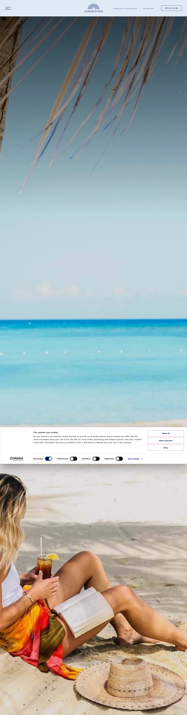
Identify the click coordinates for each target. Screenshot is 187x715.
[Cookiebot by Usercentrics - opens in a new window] (16, 424)
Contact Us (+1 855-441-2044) (125, 8)
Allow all (166, 398)
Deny (165, 413)
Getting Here (148, 8)
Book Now (171, 8)
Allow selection (166, 406)
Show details (134, 424)
